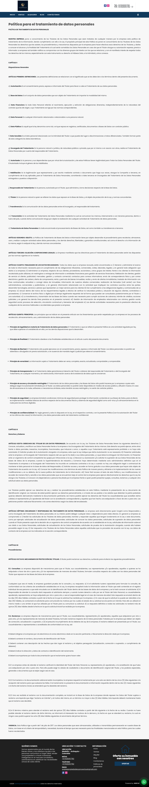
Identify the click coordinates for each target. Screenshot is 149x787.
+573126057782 (124, 5)
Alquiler (96, 755)
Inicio (12, 15)
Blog (42, 15)
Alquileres (32, 15)
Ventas (21, 15)
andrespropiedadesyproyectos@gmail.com (79, 769)
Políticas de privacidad (98, 765)
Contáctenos (53, 15)
